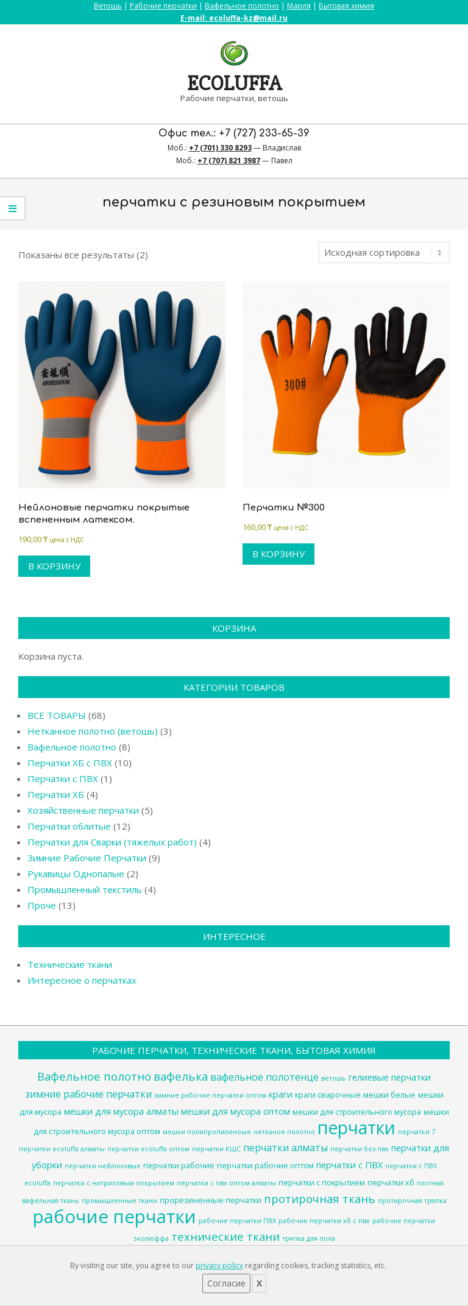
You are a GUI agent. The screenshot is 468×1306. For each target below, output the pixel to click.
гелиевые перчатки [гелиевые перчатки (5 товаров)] (390, 1077)
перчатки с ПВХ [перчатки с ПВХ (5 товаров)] (349, 1165)
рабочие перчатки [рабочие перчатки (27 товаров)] (114, 1216)
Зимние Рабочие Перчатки (86, 858)
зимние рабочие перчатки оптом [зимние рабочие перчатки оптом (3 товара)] (210, 1095)
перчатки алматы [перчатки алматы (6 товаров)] (285, 1147)
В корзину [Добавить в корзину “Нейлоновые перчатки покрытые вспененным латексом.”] (54, 566)
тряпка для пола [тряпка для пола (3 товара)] (308, 1238)
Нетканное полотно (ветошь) (92, 731)
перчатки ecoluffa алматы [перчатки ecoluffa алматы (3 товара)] (62, 1149)
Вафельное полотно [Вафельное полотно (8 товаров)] (94, 1076)
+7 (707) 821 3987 (228, 160)
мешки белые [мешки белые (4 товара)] (389, 1094)
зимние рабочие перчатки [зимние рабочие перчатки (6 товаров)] (88, 1094)
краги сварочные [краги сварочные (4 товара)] (328, 1094)
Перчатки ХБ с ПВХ (69, 763)
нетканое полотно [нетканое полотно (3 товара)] (284, 1132)
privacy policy (219, 1265)
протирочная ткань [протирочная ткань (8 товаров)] (319, 1198)
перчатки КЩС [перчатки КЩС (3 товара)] (216, 1149)
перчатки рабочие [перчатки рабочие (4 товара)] (178, 1165)
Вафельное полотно (242, 6)
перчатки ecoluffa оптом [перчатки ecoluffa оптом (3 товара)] (148, 1149)
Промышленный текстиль (84, 889)
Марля (299, 6)
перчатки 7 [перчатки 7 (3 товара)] (416, 1132)
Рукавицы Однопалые (75, 873)
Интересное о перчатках (81, 980)
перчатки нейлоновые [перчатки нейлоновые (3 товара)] (103, 1166)
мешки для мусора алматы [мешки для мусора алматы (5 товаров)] (121, 1111)
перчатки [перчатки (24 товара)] (356, 1127)
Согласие (226, 1283)
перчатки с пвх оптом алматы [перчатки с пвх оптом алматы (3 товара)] (226, 1183)
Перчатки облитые (69, 826)
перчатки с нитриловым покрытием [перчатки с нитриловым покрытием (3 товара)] (113, 1183)
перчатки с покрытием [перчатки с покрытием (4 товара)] (321, 1182)
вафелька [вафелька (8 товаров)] (181, 1076)
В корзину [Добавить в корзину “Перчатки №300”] (278, 554)
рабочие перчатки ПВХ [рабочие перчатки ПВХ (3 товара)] (237, 1220)
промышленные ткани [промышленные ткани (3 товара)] (119, 1200)
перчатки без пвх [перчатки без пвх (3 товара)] (359, 1149)
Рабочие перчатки (163, 6)
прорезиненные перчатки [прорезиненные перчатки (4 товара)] (210, 1200)
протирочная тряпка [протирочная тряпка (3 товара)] (412, 1200)
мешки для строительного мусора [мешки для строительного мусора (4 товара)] (356, 1111)
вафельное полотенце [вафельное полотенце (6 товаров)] (264, 1077)
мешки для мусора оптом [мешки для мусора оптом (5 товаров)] (235, 1111)
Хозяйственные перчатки (83, 810)
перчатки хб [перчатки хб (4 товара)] (390, 1182)
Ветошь (108, 6)
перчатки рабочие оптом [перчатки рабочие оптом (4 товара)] (265, 1165)
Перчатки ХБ (55, 794)
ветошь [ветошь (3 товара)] (333, 1078)
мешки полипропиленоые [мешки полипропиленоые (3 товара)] (207, 1132)
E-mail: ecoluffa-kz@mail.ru (234, 18)
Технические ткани (69, 964)
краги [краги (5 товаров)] (280, 1094)
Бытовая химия (346, 6)
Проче (41, 905)
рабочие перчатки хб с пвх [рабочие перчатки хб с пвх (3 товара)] (324, 1220)
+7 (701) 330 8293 (220, 148)
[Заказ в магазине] (384, 252)
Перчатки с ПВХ (62, 778)
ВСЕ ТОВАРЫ (56, 715)
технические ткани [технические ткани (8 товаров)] (225, 1236)
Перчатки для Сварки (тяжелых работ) (112, 842)
